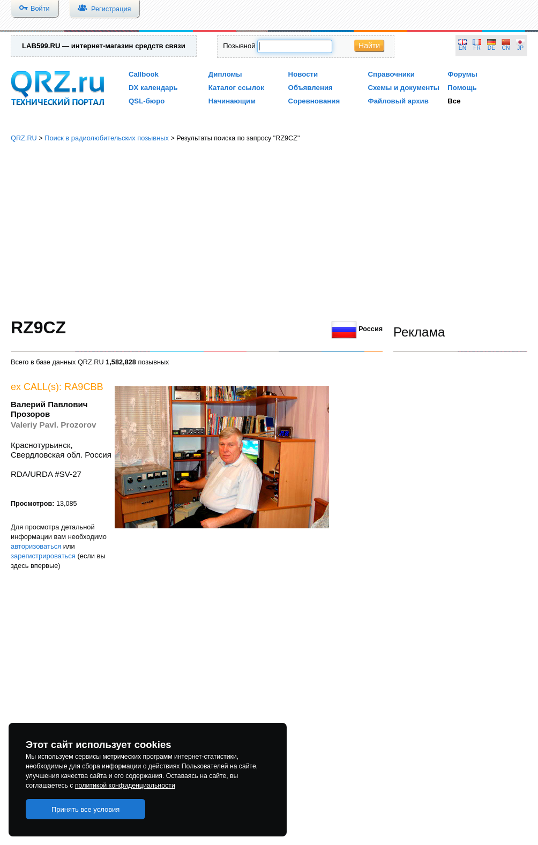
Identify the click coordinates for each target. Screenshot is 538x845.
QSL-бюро (147, 101)
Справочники (391, 74)
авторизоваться (36, 546)
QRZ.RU (24, 138)
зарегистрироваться (43, 556)
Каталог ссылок (236, 88)
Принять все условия (85, 809)
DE (491, 48)
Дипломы (225, 74)
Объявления (310, 88)
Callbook (144, 74)
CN (506, 48)
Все (453, 101)
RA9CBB (83, 387)
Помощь (462, 88)
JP (520, 48)
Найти (369, 45)
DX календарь (153, 88)
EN (462, 48)
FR (477, 48)
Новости (303, 74)
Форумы (462, 74)
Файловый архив (398, 101)
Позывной (239, 46)
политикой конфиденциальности (125, 785)
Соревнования (314, 101)
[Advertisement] (269, 230)
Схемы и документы (403, 88)
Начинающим (232, 101)
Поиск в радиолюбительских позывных (106, 138)
